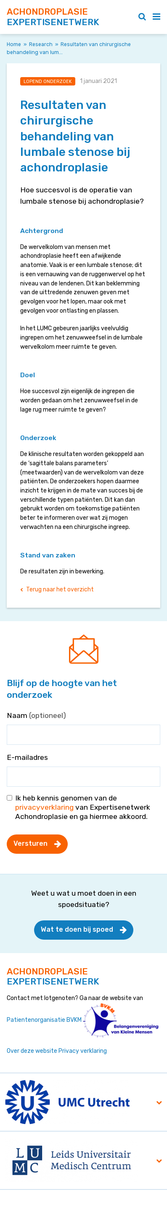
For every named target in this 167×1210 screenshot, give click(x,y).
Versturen (30, 843)
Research (41, 44)
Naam (36, 715)
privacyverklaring (44, 807)
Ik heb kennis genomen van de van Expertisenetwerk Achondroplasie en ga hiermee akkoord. (82, 807)
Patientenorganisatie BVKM (44, 1019)
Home (14, 44)
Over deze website (32, 1051)
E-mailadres (27, 757)
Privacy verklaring (82, 1051)
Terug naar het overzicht (60, 589)
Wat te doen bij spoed (77, 929)
